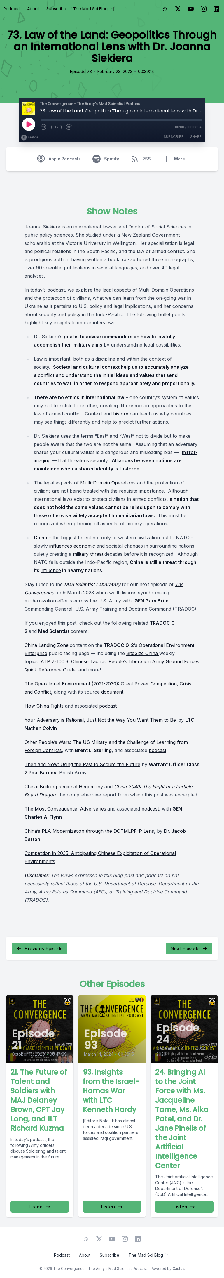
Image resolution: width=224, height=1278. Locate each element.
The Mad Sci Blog (94, 9)
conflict (46, 375)
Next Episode (189, 948)
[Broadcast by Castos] (29, 138)
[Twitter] (178, 9)
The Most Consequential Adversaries (65, 809)
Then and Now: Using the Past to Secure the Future (82, 764)
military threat (88, 554)
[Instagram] (203, 9)
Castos (178, 1268)
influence (51, 570)
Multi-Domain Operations (108, 483)
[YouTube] (191, 9)
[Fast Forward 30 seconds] (69, 127)
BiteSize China (142, 653)
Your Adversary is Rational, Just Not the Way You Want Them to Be (100, 720)
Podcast (12, 9)
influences (60, 546)
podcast (108, 706)
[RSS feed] (165, 9)
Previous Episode (39, 948)
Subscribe (56, 9)
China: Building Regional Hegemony (63, 786)
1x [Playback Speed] (56, 127)
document (112, 692)
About (33, 9)
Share (195, 136)
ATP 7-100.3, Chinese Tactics (73, 661)
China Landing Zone (46, 645)
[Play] (28, 124)
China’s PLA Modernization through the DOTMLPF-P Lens (89, 831)
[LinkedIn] (216, 9)
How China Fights (44, 706)
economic (84, 546)
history (120, 414)
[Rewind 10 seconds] (44, 127)
